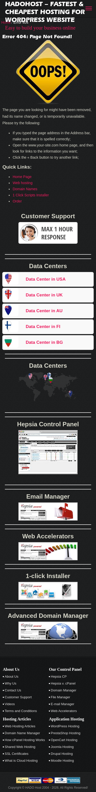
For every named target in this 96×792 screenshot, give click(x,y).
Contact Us (13, 690)
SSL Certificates (16, 754)
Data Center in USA (46, 279)
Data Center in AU (44, 310)
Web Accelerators (64, 711)
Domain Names (25, 189)
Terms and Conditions (21, 711)
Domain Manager (63, 690)
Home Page (22, 177)
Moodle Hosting (62, 760)
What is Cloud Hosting (21, 760)
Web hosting (23, 183)
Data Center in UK (44, 295)
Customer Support (18, 697)
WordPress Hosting (65, 726)
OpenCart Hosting (64, 740)
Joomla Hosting (62, 747)
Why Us (10, 683)
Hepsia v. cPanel (63, 683)
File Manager (60, 697)
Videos (10, 704)
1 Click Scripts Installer (31, 195)
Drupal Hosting (62, 754)
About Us (11, 676)
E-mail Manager (62, 704)
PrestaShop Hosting (65, 733)
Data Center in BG (44, 342)
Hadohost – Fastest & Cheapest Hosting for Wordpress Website (45, 12)
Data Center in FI (43, 326)
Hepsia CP (59, 676)
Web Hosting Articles (20, 726)
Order (17, 201)
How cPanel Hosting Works (25, 740)
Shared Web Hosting (20, 747)
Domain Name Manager (22, 733)
